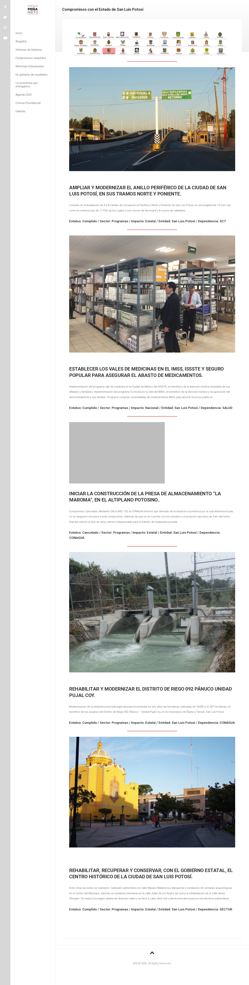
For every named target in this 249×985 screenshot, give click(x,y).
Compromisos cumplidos (31, 58)
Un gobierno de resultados (32, 74)
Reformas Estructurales (30, 66)
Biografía (21, 41)
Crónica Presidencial (28, 103)
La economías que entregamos (27, 84)
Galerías (20, 111)
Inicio (19, 33)
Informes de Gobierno (29, 49)
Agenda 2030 (24, 94)
